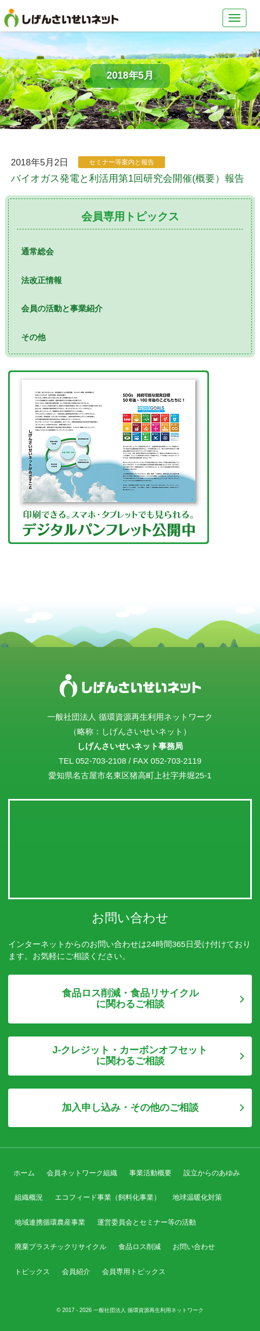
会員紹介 (76, 1272)
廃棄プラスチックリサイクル (60, 1247)
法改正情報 (41, 280)
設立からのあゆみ (211, 1173)
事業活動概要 (150, 1173)
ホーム (24, 1173)
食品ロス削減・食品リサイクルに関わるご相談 (130, 998)
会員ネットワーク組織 (82, 1173)
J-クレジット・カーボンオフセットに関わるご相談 (129, 1055)
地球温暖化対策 (197, 1197)
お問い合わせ (194, 1247)
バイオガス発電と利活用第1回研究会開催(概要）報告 (127, 178)
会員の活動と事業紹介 (62, 308)
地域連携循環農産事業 (50, 1222)
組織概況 (29, 1197)
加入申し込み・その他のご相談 (130, 1107)
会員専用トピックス (134, 1272)
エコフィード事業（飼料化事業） (108, 1197)
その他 (33, 337)
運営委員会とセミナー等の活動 (146, 1222)
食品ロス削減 (139, 1247)
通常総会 (37, 251)
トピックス (32, 1272)
